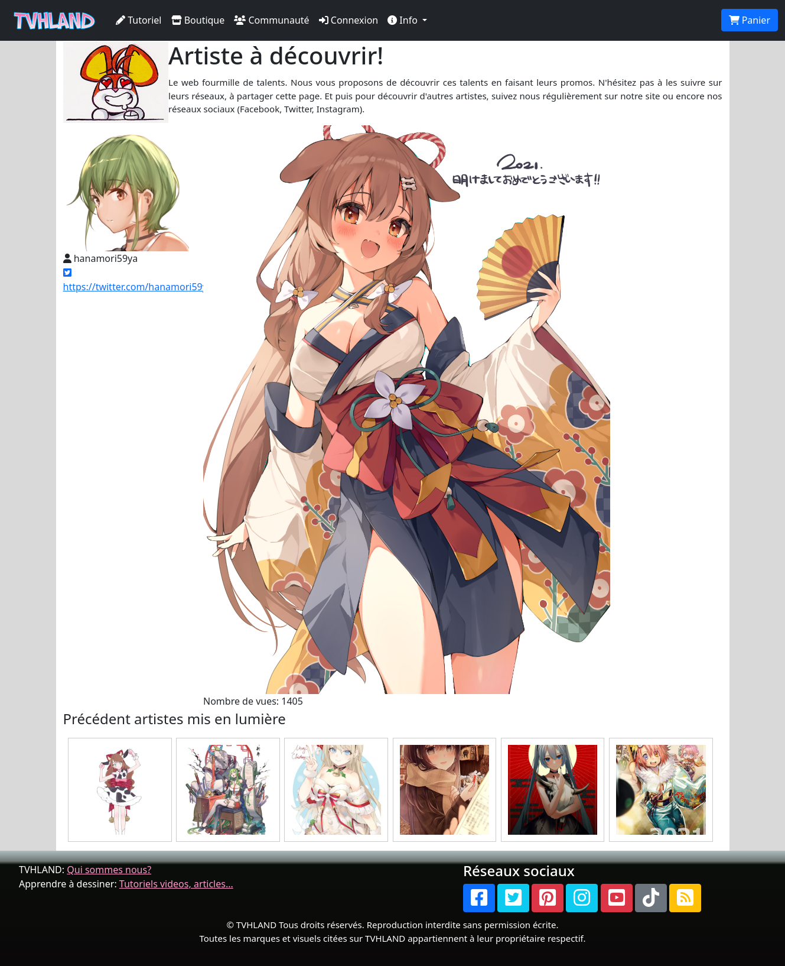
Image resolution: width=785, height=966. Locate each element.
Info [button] (403, 20)
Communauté (271, 20)
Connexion (349, 20)
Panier (749, 20)
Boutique (198, 20)
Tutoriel (139, 20)
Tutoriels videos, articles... (176, 883)
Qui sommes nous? (109, 869)
